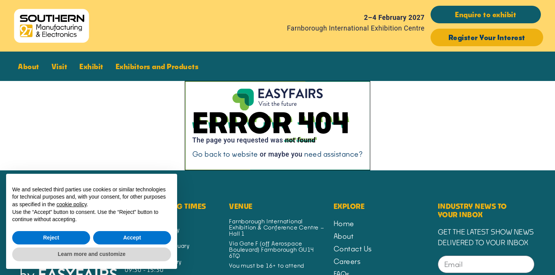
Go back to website (225, 154)
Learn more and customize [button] (91, 254)
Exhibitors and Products (159, 66)
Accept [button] (132, 238)
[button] (486, 14)
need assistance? (333, 154)
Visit (61, 66)
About (30, 66)
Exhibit (93, 66)
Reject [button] (51, 238)
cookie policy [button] (71, 204)
